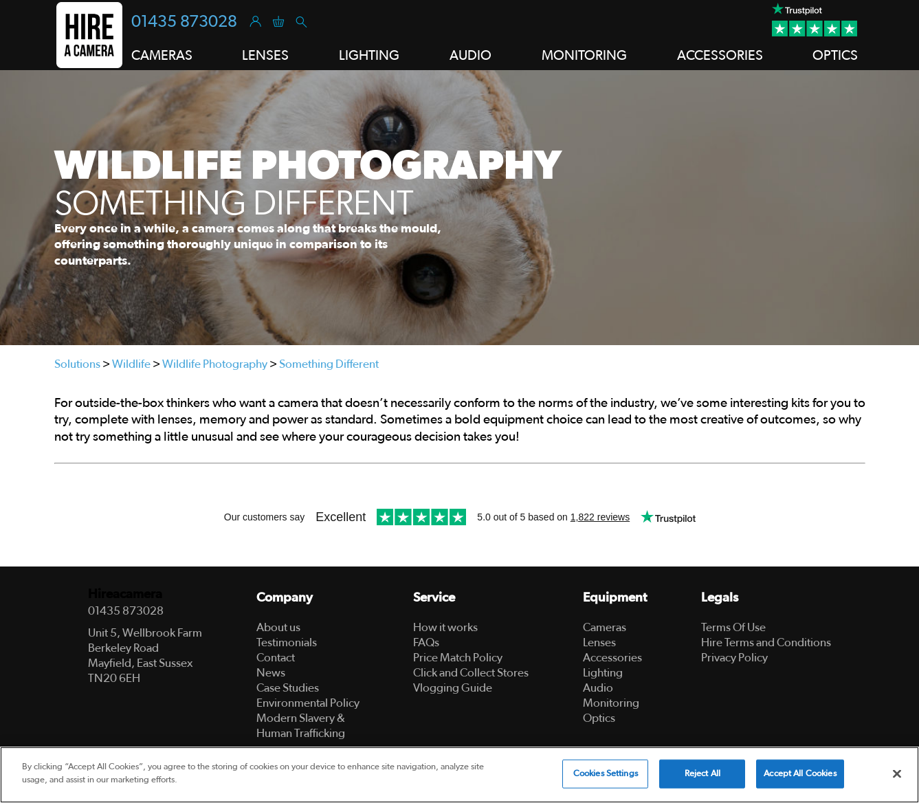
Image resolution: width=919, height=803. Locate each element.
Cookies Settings (605, 773)
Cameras (604, 627)
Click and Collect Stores (471, 673)
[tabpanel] (459, 207)
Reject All (702, 773)
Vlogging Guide (452, 688)
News (270, 673)
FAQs (426, 642)
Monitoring (611, 703)
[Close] (897, 773)
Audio (598, 688)
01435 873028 (184, 22)
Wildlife (131, 364)
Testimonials (286, 642)
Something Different (329, 364)
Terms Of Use (733, 627)
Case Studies (287, 688)
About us (278, 627)
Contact (275, 657)
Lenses (599, 642)
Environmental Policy (307, 703)
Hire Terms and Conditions (766, 642)
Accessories (612, 657)
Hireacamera (125, 594)
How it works (445, 627)
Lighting (603, 673)
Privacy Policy (734, 657)
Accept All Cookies (800, 773)
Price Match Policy (457, 657)
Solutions (77, 364)
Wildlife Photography (214, 364)
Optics (599, 718)
